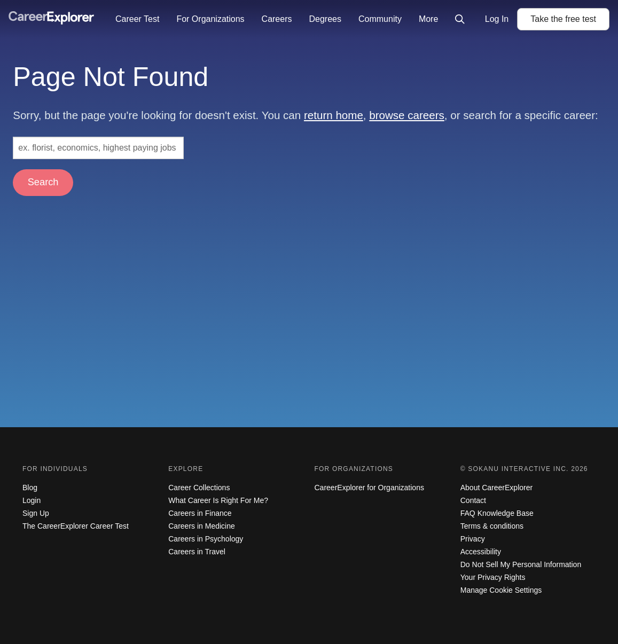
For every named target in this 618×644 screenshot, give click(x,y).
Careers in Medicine (201, 526)
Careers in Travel (196, 551)
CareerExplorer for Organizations (369, 487)
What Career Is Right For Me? (218, 500)
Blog (29, 487)
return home (333, 115)
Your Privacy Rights (493, 577)
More (428, 18)
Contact (473, 500)
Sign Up (35, 513)
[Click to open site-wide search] (460, 19)
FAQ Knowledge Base (497, 513)
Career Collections (199, 487)
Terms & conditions (491, 526)
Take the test (563, 19)
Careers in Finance (199, 513)
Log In (497, 18)
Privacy (472, 539)
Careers (277, 18)
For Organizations (210, 18)
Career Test (137, 18)
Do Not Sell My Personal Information (520, 564)
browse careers (406, 115)
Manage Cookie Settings (501, 590)
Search (43, 181)
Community (380, 18)
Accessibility (480, 551)
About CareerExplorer (496, 487)
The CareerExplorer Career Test (75, 526)
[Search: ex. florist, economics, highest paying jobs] (98, 148)
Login (31, 500)
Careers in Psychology (205, 539)
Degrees (325, 18)
